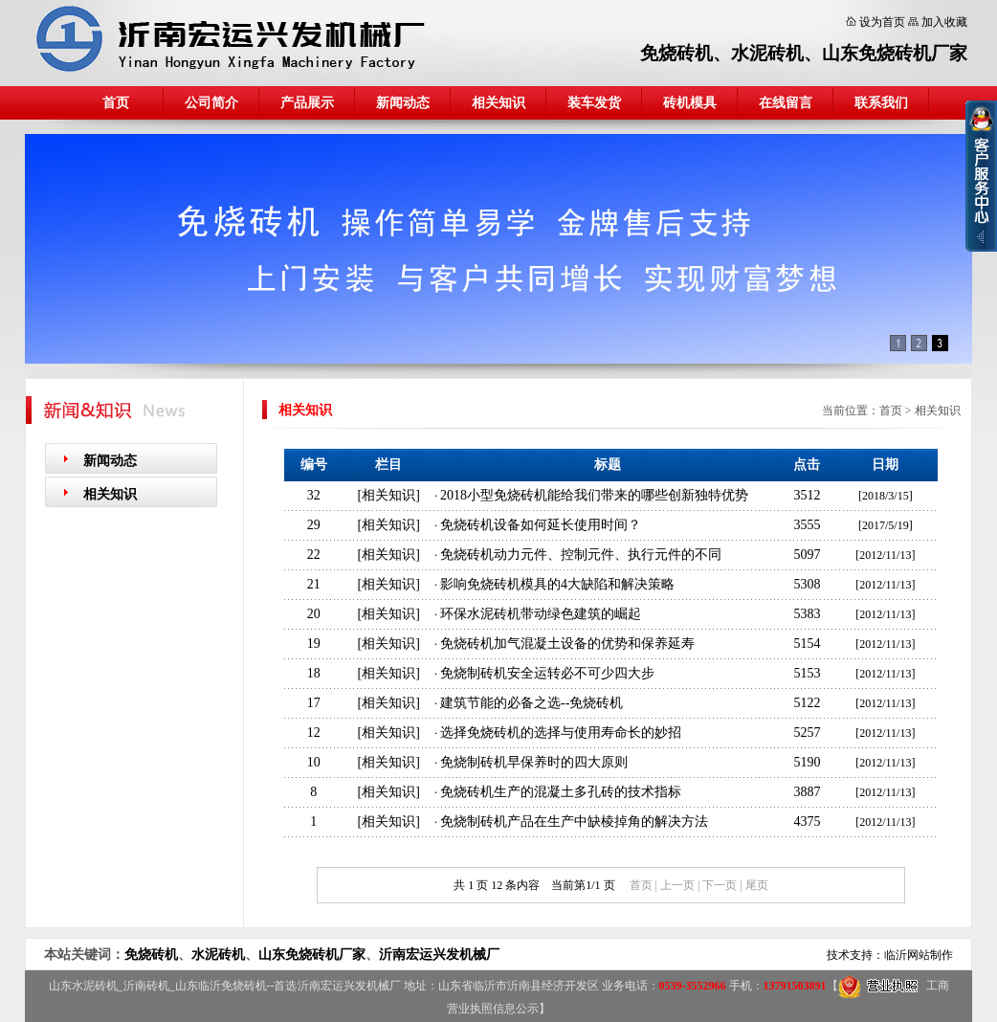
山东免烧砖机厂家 (894, 53)
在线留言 (785, 103)
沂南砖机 (146, 985)
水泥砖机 (767, 53)
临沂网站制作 (918, 955)
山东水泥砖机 (83, 985)
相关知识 (498, 103)
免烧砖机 (676, 53)
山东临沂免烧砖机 (221, 985)
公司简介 (211, 103)
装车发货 (594, 103)
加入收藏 (944, 22)
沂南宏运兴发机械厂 (439, 954)
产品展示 (307, 103)
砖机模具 (690, 103)
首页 (115, 103)
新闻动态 (403, 103)
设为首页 (882, 22)
